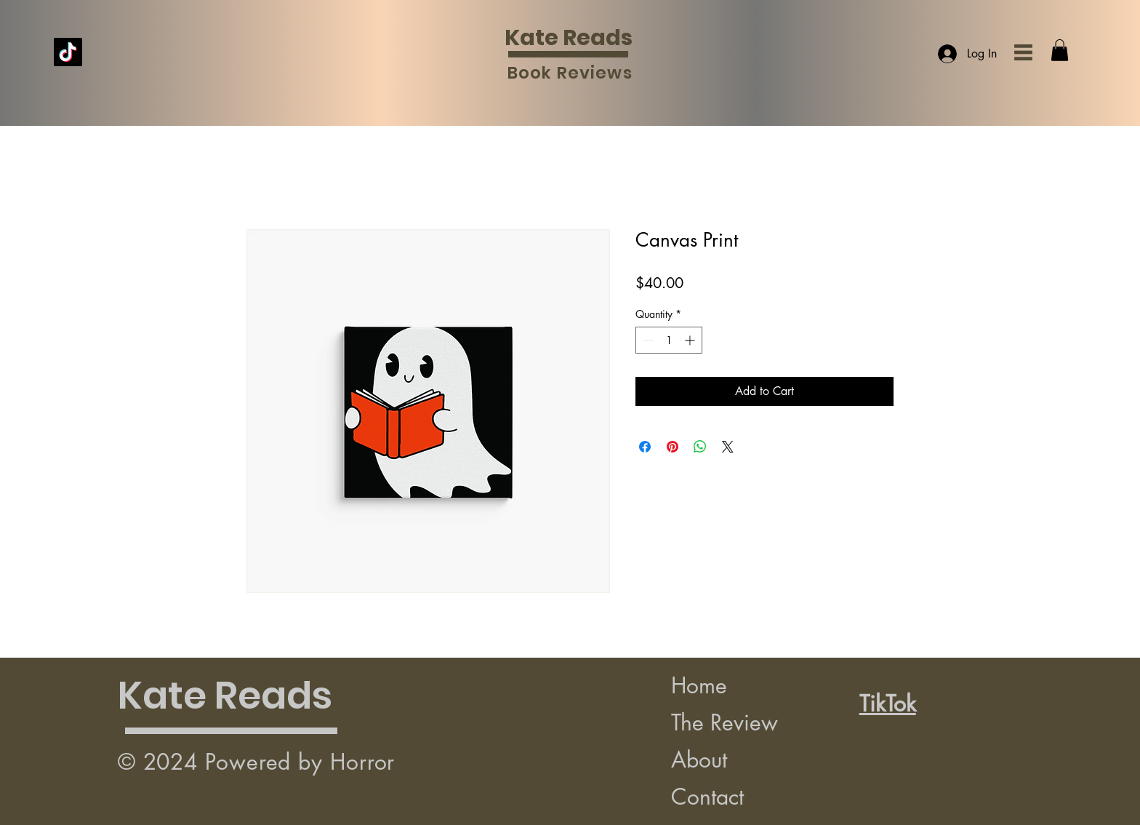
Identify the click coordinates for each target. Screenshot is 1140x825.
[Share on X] (727, 446)
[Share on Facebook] (645, 446)
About (699, 759)
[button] (1023, 52)
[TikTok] (68, 52)
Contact (707, 796)
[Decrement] (647, 340)
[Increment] (691, 340)
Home (699, 685)
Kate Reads (569, 38)
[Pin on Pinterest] (672, 446)
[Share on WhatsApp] (700, 446)
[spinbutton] (669, 340)
